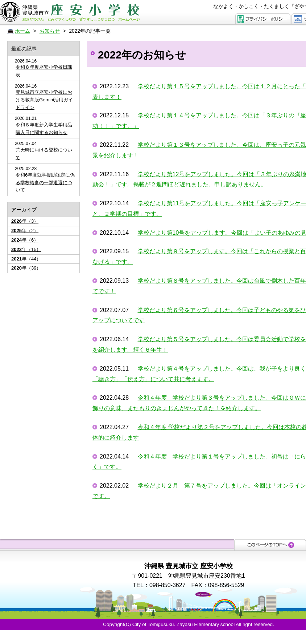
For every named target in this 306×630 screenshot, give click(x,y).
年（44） (26, 259)
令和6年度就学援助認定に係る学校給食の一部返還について (45, 182)
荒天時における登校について (44, 153)
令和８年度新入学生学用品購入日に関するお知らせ (44, 128)
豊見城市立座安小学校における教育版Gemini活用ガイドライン (44, 99)
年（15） (26, 249)
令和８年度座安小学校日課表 (44, 70)
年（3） (24, 221)
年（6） (24, 240)
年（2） (24, 230)
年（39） (26, 268)
